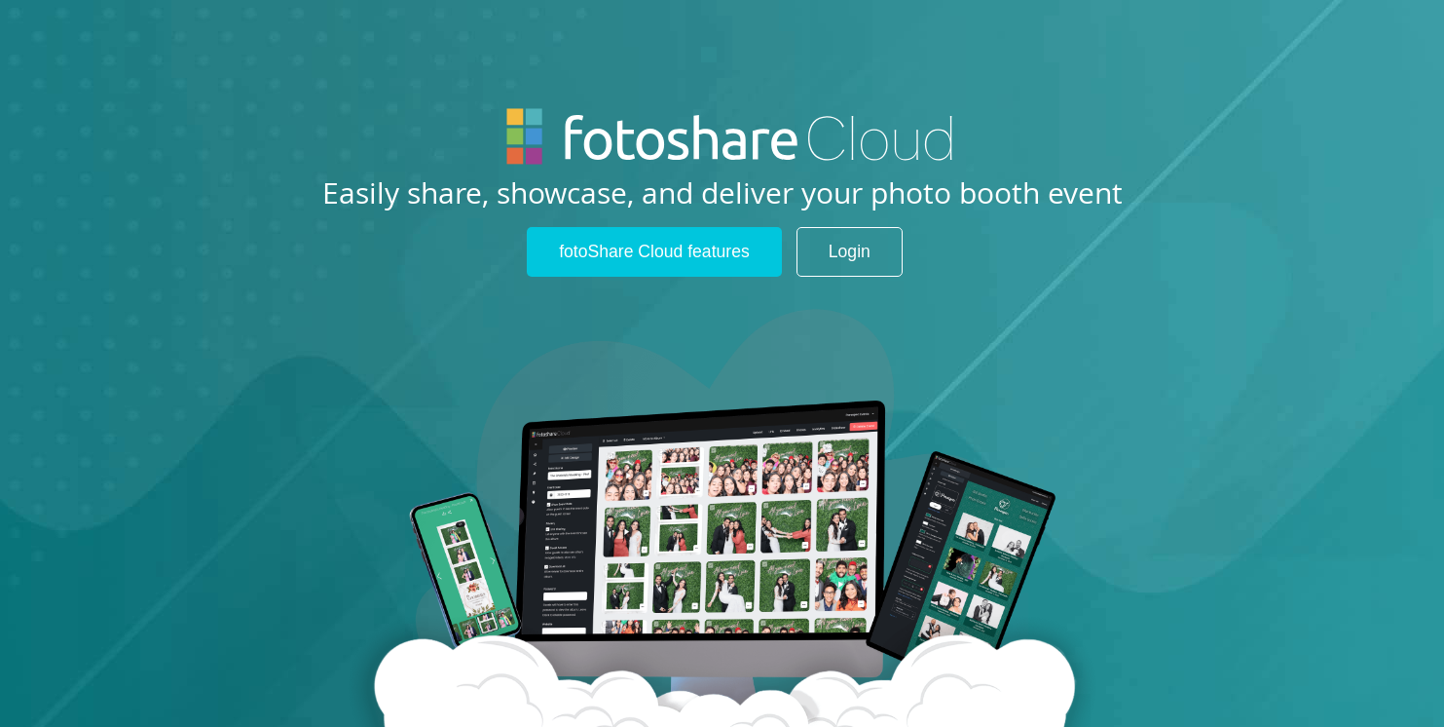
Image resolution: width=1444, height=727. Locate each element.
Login (849, 251)
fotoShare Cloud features (654, 251)
